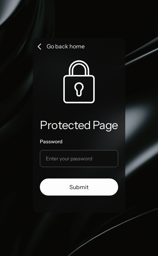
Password (51, 141)
